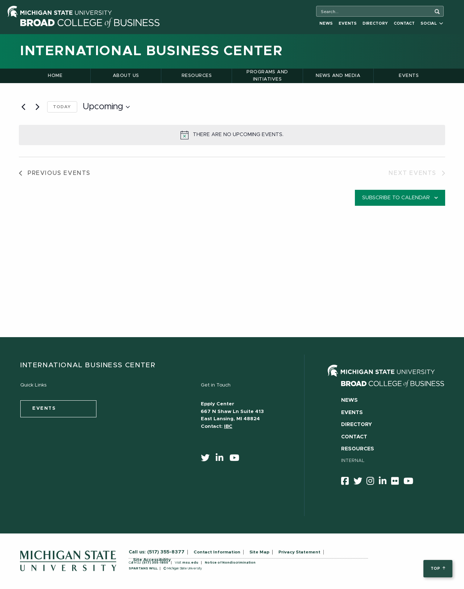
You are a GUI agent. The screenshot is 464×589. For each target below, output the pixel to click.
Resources (197, 75)
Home (55, 75)
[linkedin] (222, 459)
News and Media (338, 75)
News (326, 23)
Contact (404, 23)
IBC (228, 426)
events (44, 408)
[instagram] (372, 482)
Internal (353, 460)
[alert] (232, 135)
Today (62, 107)
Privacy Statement (299, 552)
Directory (375, 23)
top (438, 568)
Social (431, 23)
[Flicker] (397, 482)
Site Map (259, 552)
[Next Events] (37, 107)
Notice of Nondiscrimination (230, 562)
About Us (126, 75)
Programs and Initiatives (267, 76)
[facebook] (347, 482)
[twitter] (207, 459)
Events (348, 23)
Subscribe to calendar (396, 197)
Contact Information (217, 552)
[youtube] (236, 459)
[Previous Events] (23, 107)
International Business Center (151, 51)
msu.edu (190, 562)
